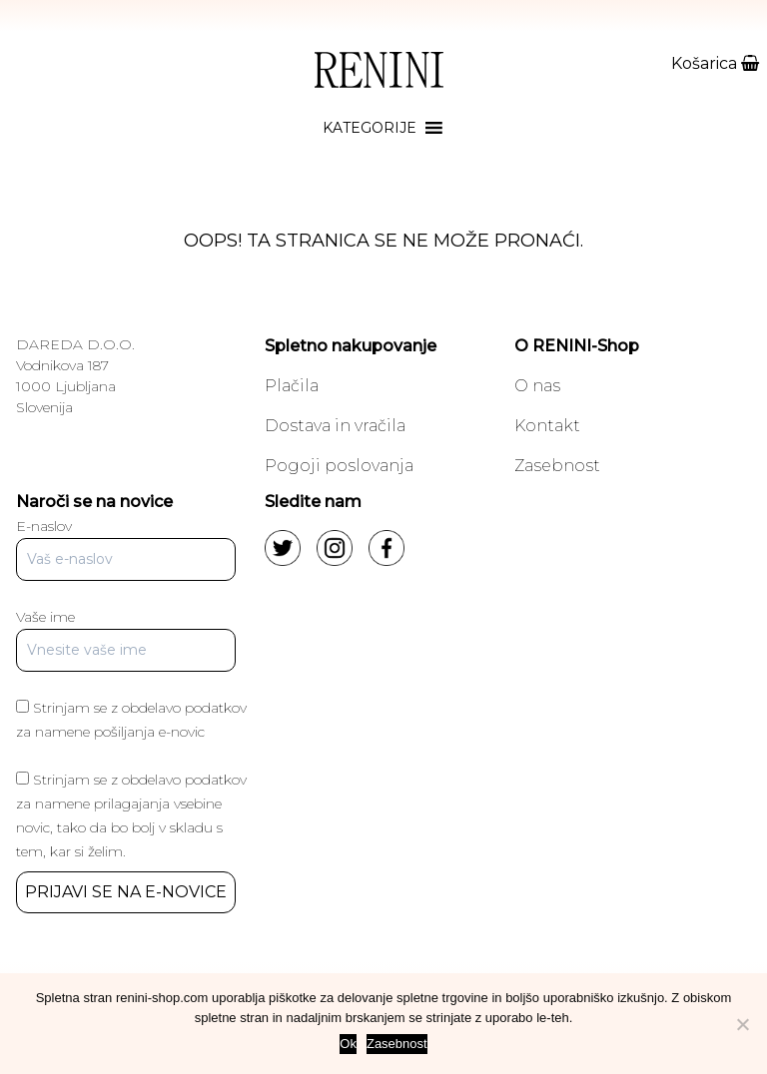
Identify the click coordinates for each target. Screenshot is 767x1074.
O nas (537, 385)
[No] (742, 1024)
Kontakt (547, 425)
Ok (348, 1043)
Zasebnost (557, 465)
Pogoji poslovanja (339, 465)
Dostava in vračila (335, 425)
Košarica (715, 63)
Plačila (292, 385)
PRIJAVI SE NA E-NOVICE (126, 891)
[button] (369, 128)
